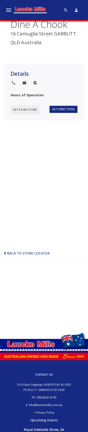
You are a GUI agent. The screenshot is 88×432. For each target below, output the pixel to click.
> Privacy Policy (44, 413)
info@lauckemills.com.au (45, 405)
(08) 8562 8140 (46, 397)
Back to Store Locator (27, 253)
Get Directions (63, 109)
